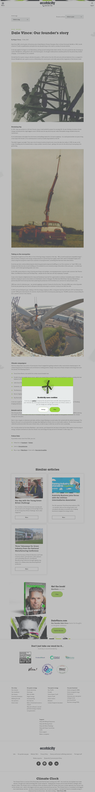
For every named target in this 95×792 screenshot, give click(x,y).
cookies (34, 401)
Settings (43, 409)
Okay (54, 409)
